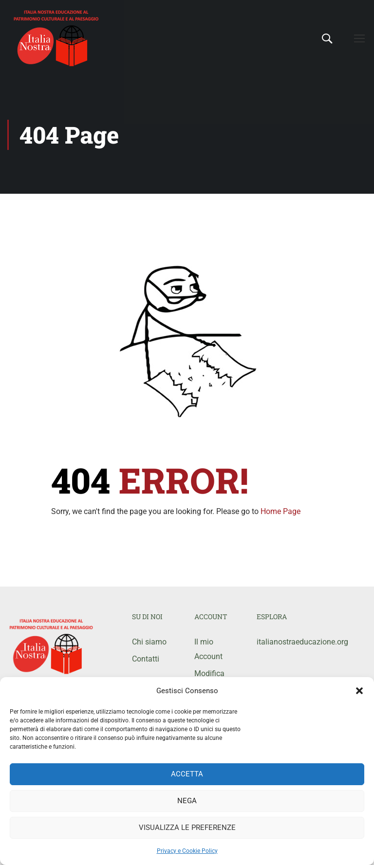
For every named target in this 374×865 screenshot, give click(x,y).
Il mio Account (208, 649)
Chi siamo (149, 641)
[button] (359, 691)
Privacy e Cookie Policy (187, 850)
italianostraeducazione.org (280, 641)
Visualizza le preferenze (187, 827)
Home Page (280, 511)
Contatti (145, 658)
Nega (187, 800)
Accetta (187, 774)
